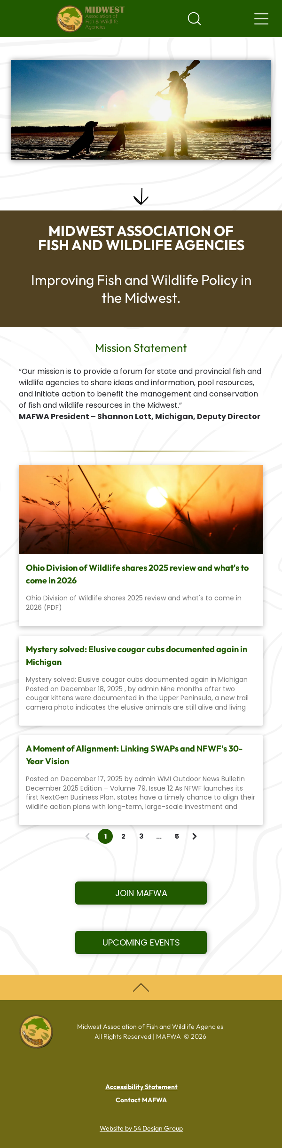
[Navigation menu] (261, 19)
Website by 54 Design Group (141, 1128)
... (159, 836)
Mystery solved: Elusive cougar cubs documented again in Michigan (136, 655)
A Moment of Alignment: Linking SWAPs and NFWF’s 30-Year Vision (134, 755)
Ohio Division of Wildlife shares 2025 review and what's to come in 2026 (137, 574)
